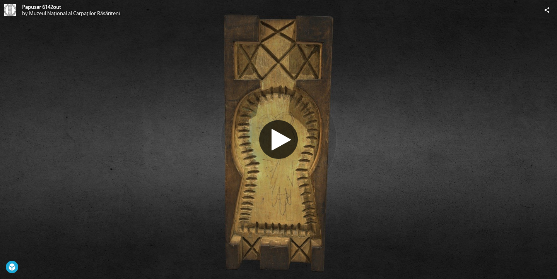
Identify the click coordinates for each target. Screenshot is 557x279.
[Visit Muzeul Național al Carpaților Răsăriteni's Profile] (10, 10)
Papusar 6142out (41, 6)
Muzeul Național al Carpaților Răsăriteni (74, 13)
